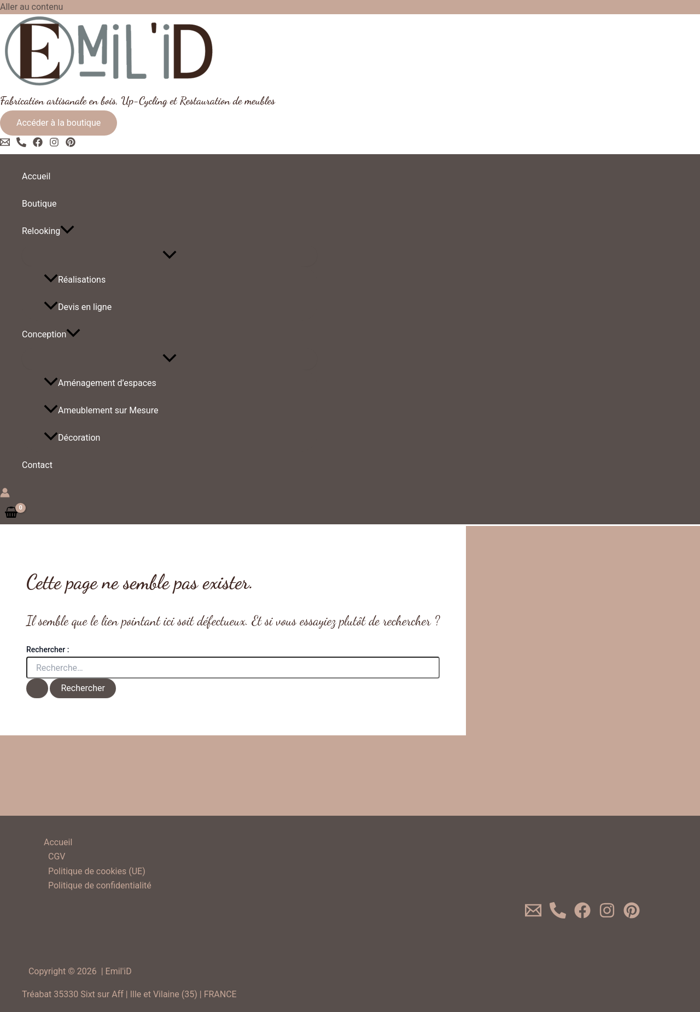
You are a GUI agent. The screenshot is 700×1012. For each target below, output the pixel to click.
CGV (57, 856)
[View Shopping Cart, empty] (11, 513)
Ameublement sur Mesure (101, 410)
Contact (37, 465)
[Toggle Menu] (169, 255)
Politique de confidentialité (99, 885)
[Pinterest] (70, 144)
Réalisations (75, 279)
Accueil (36, 176)
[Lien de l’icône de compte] (5, 495)
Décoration (72, 437)
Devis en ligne (78, 307)
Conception (51, 334)
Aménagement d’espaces (100, 383)
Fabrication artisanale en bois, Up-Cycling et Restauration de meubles (137, 100)
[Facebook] (38, 144)
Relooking (48, 231)
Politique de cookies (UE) (96, 871)
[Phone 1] (21, 144)
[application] (67, 231)
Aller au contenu (31, 7)
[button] (58, 123)
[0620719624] (558, 915)
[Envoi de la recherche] (37, 688)
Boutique (39, 203)
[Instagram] (54, 144)
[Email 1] (5, 144)
